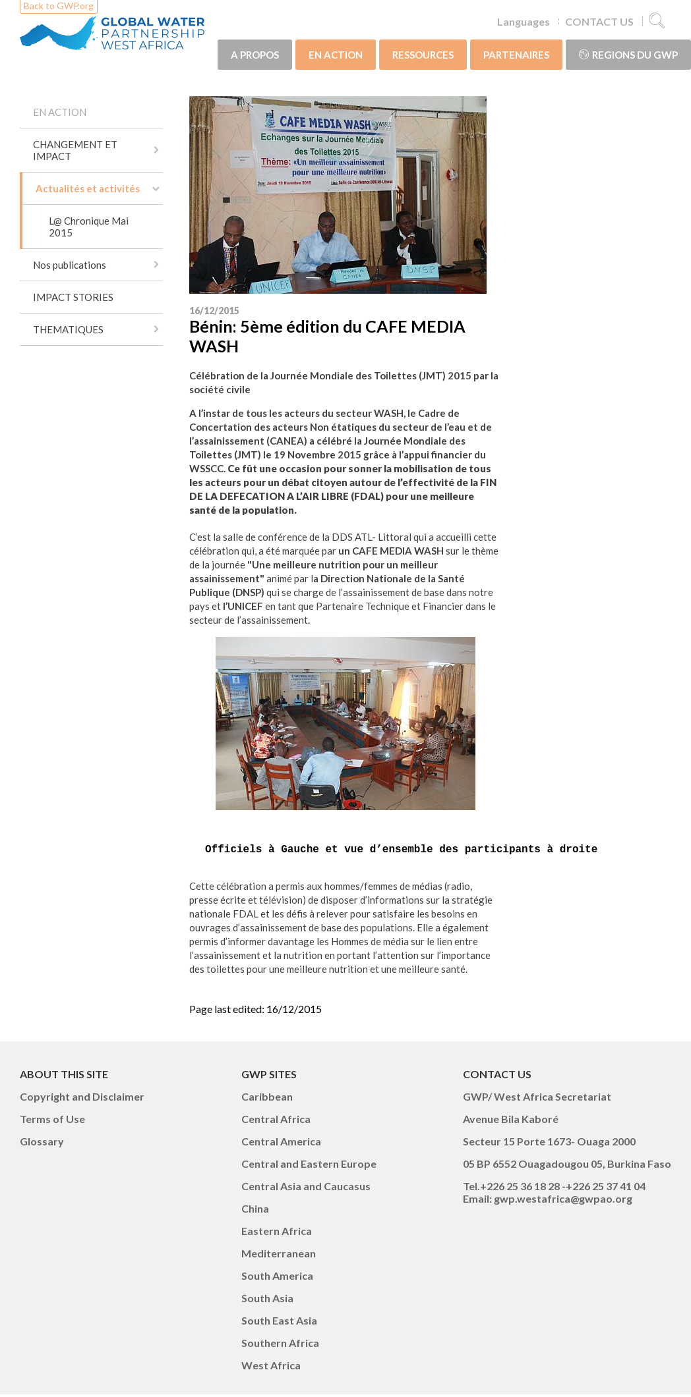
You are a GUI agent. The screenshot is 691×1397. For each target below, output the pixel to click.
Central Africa (276, 1121)
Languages (523, 21)
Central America (281, 1143)
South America (277, 1278)
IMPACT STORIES (73, 297)
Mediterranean (278, 1255)
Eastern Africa (276, 1233)
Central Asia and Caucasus (306, 1188)
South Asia (267, 1300)
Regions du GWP (628, 55)
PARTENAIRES (516, 55)
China (255, 1211)
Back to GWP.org (59, 5)
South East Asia (279, 1323)
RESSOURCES (423, 55)
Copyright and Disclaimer (82, 1099)
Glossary (42, 1143)
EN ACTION (336, 55)
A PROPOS (255, 55)
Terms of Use (52, 1121)
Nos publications (69, 265)
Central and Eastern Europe (308, 1166)
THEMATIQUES (68, 329)
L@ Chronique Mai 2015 (89, 226)
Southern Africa (280, 1345)
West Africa (271, 1367)
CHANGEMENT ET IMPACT (75, 150)
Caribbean (267, 1099)
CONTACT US (599, 21)
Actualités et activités (88, 188)
